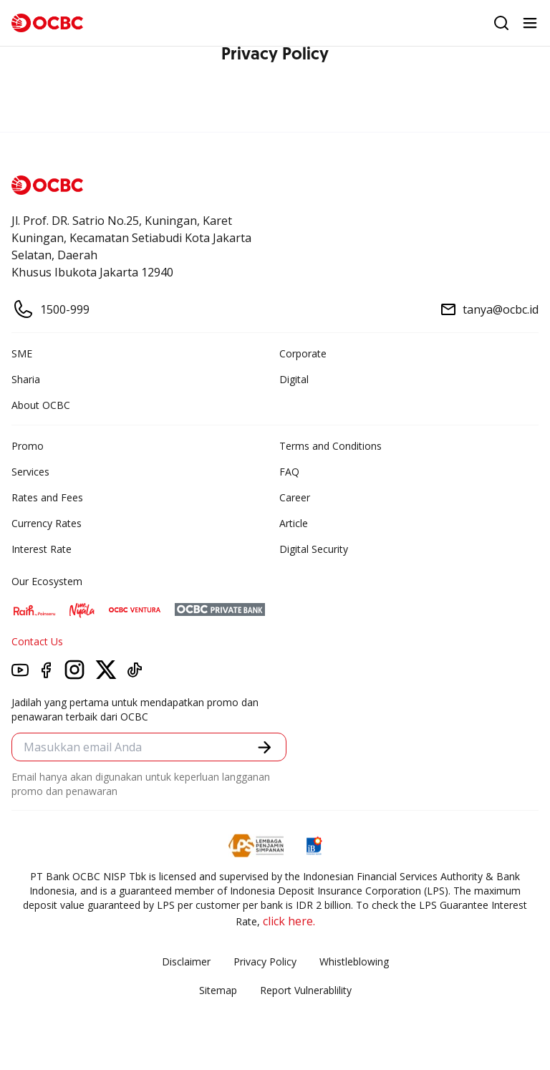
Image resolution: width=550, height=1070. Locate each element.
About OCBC (40, 405)
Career (294, 497)
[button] (264, 747)
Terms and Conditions (330, 446)
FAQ (289, 471)
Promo (27, 446)
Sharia (25, 379)
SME (21, 353)
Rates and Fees (47, 497)
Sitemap (218, 990)
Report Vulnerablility (306, 990)
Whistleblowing (354, 961)
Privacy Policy (264, 961)
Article (293, 523)
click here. (289, 921)
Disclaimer (186, 961)
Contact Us (37, 641)
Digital (294, 379)
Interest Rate (41, 549)
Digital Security (313, 549)
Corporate (303, 353)
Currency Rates (46, 523)
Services (30, 471)
